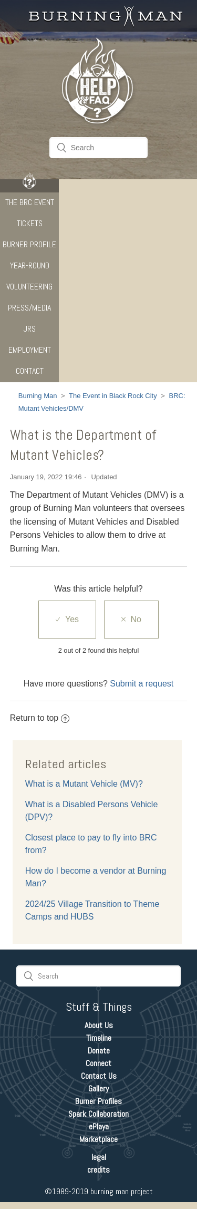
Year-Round (29, 265)
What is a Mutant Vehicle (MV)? (84, 783)
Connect (98, 1063)
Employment (29, 349)
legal (98, 1157)
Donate (99, 1050)
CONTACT (30, 370)
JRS (30, 328)
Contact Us (99, 1075)
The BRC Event (29, 202)
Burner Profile (29, 244)
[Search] (98, 147)
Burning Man (37, 396)
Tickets (30, 223)
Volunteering (29, 286)
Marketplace (98, 1139)
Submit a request (141, 683)
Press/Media (29, 307)
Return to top (40, 717)
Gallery (98, 1088)
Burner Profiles (98, 1101)
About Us (99, 1025)
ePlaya (99, 1126)
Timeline (98, 1037)
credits (98, 1169)
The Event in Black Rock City (113, 396)
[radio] (67, 620)
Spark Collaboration (98, 1113)
